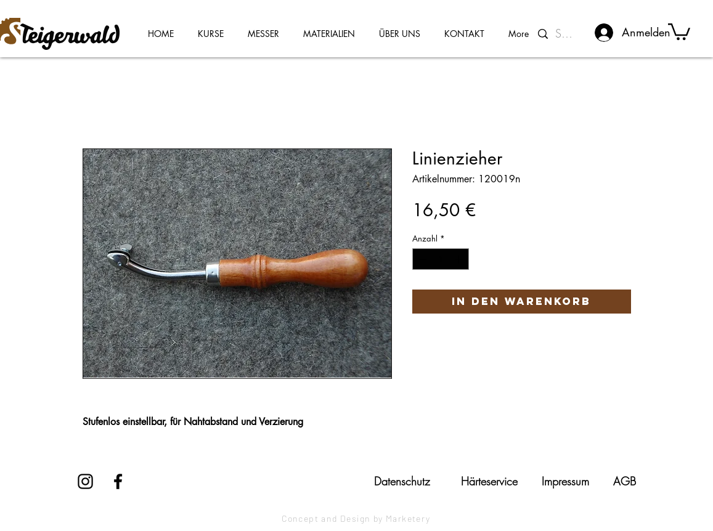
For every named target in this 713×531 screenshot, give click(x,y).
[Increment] (459, 259)
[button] (679, 31)
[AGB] (624, 481)
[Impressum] (565, 481)
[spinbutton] (440, 259)
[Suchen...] (566, 34)
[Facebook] (118, 481)
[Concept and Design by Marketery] (356, 518)
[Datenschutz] (402, 481)
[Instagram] (85, 481)
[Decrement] (421, 259)
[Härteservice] (489, 481)
